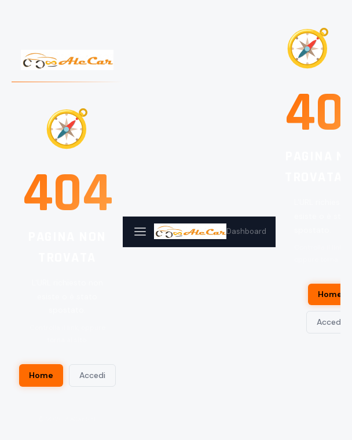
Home (41, 375)
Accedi (92, 375)
